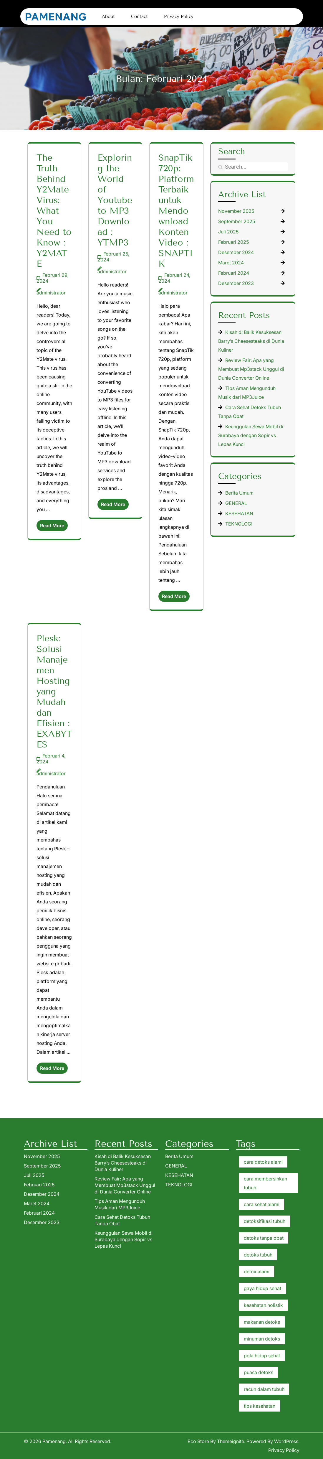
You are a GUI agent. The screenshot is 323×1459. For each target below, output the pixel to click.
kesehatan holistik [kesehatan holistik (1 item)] (263, 1305)
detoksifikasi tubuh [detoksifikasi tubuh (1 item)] (264, 1221)
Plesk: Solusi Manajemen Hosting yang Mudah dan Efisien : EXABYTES (54, 691)
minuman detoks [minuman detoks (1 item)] (262, 1339)
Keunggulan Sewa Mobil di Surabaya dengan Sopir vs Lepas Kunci (250, 435)
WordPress (286, 1441)
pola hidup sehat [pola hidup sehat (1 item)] (262, 1355)
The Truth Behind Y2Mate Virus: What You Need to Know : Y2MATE (54, 210)
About (108, 16)
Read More (52, 525)
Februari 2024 (233, 273)
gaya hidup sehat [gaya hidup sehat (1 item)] (262, 1288)
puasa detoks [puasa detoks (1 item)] (258, 1372)
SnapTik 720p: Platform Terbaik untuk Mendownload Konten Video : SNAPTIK (176, 210)
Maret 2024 (231, 263)
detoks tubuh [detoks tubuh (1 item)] (258, 1255)
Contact (139, 16)
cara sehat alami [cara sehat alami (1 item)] (261, 1204)
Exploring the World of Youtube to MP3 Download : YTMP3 (114, 200)
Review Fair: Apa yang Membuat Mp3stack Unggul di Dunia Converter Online (251, 369)
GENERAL (236, 503)
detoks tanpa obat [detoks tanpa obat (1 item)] (264, 1238)
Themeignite (230, 1441)
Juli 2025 (228, 232)
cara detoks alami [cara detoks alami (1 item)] (263, 1162)
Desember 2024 (236, 252)
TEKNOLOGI (238, 524)
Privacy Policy (178, 16)
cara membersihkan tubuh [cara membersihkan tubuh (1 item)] (265, 1183)
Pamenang (54, 1441)
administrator (51, 293)
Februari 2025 (233, 242)
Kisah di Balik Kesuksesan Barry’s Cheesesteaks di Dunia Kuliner (251, 341)
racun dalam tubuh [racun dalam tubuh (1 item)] (264, 1389)
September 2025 (236, 221)
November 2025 (236, 211)
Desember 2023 (236, 283)
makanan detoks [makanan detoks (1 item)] (262, 1322)
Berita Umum (239, 493)
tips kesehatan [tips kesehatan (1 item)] (259, 1406)
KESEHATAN (239, 513)
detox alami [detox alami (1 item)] (256, 1271)
